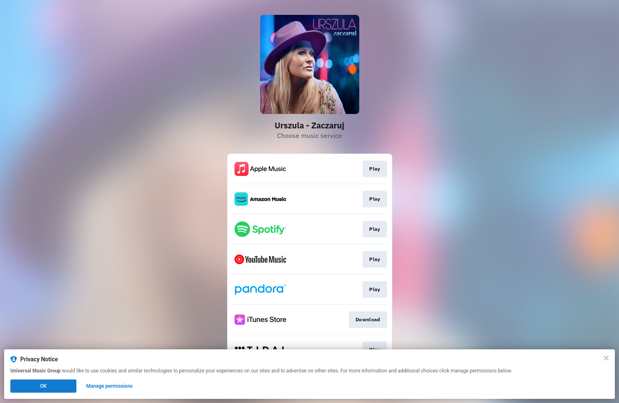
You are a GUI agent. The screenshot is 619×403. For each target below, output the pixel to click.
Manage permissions (109, 386)
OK (43, 386)
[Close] (606, 358)
